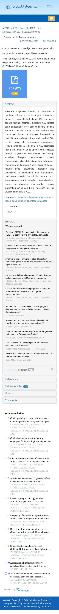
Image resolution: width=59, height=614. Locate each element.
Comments (11, 400)
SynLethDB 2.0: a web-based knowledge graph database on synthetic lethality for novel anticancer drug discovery (28, 309)
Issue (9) (24, 28)
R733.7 (8, 211)
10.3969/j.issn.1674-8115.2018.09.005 (21, 32)
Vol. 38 (14, 28)
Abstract (9, 104)
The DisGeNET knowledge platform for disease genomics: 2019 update (27, 344)
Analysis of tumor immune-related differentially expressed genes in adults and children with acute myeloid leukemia (28, 262)
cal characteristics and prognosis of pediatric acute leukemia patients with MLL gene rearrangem (28, 276)
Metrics (9, 393)
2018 (6, 28)
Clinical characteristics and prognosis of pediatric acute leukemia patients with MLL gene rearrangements (28, 291)
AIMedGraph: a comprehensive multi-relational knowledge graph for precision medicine (27, 322)
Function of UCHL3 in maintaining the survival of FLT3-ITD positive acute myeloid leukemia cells (27, 233)
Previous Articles (29, 40)
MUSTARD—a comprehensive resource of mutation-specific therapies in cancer (29, 355)
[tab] (29, 104)
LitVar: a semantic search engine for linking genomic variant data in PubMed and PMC (29, 333)
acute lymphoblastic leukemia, (33, 197)
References (11, 379)
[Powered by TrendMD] (20, 369)
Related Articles (16, 386)
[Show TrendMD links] (52, 369)
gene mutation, (19, 201)
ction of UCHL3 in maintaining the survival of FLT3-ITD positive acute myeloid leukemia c (29, 246)
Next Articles (49, 40)
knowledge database (37, 201)
